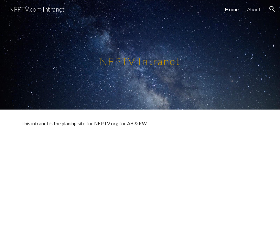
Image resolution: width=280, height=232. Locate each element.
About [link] (254, 9)
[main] (140, 54)
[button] (272, 9)
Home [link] (232, 9)
